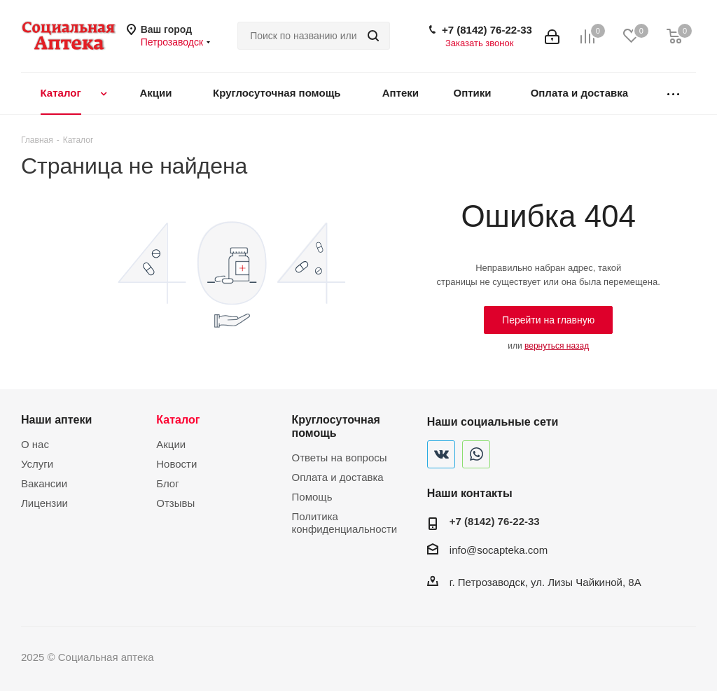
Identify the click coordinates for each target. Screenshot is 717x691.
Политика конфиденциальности (345, 522)
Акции (171, 444)
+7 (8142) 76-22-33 (487, 30)
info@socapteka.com (499, 550)
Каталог (178, 419)
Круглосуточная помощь (336, 426)
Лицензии (44, 503)
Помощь (312, 497)
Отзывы (175, 503)
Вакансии (44, 483)
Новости (176, 464)
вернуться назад (556, 346)
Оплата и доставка (338, 477)
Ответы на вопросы (339, 457)
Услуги (37, 464)
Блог (167, 483)
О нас (35, 444)
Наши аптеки (56, 419)
